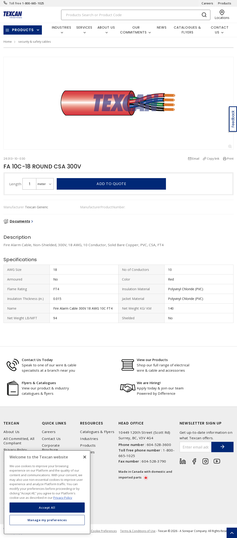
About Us (11, 432)
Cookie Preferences (104, 531)
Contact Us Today (37, 359)
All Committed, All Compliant (18, 440)
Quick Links (54, 423)
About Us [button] (106, 27)
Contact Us (51, 438)
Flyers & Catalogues (39, 382)
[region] (47, 492)
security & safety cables (34, 41)
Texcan (11, 423)
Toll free (15, 3)
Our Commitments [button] (133, 30)
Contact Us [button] (220, 30)
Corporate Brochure (51, 447)
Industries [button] (61, 27)
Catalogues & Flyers (187, 30)
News (162, 27)
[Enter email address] (195, 447)
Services (87, 452)
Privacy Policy (15, 450)
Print (230, 158)
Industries (89, 438)
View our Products (152, 359)
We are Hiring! (149, 382)
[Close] (85, 457)
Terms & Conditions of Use (138, 531)
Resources (91, 423)
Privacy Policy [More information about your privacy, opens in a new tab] (62, 498)
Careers (207, 3)
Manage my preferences (47, 520)
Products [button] (23, 29)
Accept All (47, 507)
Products (224, 3)
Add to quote (111, 183)
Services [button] (84, 27)
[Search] (136, 15)
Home (7, 41)
